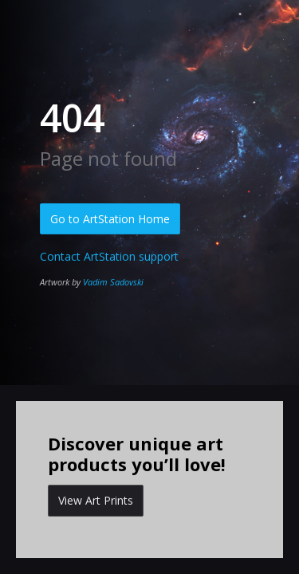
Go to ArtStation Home (110, 218)
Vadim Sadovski (113, 282)
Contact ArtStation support (109, 256)
